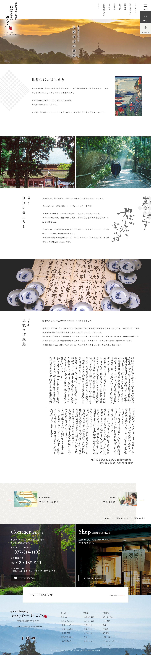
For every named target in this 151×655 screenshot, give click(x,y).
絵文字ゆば (88, 629)
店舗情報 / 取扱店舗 (94, 578)
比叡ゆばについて (104, 9)
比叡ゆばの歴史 (67, 629)
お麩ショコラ (89, 641)
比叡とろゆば (89, 617)
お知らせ (64, 617)
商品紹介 (109, 6)
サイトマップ (107, 645)
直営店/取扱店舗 (67, 637)
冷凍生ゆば (88, 625)
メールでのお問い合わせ (27, 578)
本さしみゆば (89, 621)
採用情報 (125, 6)
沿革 (104, 625)
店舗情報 (114, 6)
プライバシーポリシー (110, 641)
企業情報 (120, 6)
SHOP (145, 21)
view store (118, 595)
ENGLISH (145, 33)
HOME (99, 6)
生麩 (85, 637)
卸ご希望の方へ (130, 9)
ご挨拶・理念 (108, 617)
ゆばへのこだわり (68, 625)
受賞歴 (105, 629)
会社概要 (106, 621)
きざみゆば (88, 633)
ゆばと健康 (66, 633)
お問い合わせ (135, 8)
